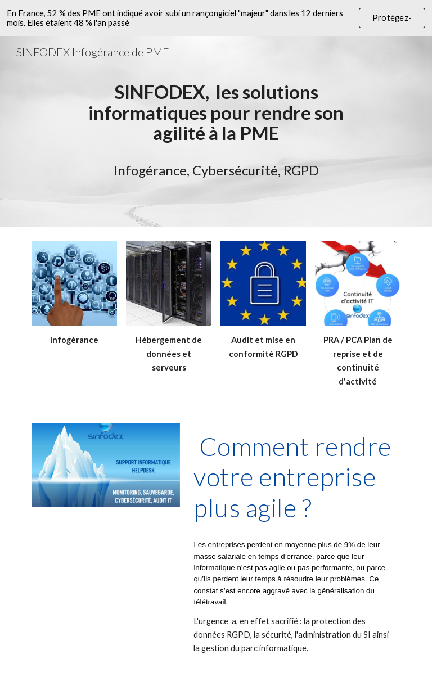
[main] (215, 112)
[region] (216, 18)
